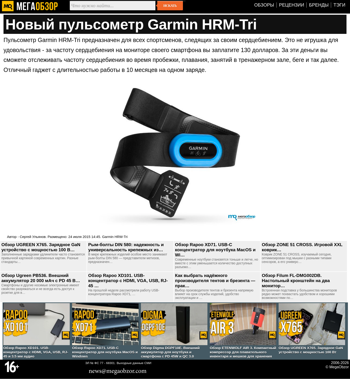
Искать (170, 5)
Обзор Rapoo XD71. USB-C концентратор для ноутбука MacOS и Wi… (215, 249)
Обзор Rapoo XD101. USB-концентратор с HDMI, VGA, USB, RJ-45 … (128, 280)
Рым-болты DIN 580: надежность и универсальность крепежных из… (126, 247)
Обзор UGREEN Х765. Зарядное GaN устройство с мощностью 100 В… (40, 247)
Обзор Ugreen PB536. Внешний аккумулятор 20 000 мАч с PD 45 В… (40, 278)
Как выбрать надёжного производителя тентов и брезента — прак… (215, 280)
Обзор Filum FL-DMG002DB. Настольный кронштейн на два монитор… (296, 280)
